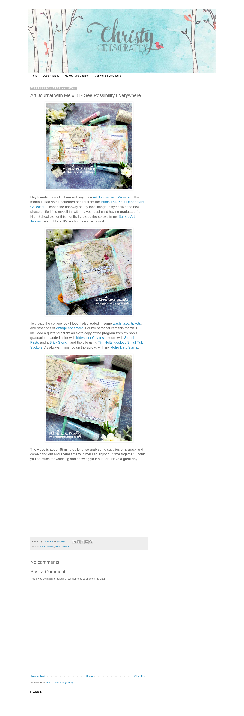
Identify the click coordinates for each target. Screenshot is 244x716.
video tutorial (62, 546)
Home (34, 75)
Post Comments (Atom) (59, 682)
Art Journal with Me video (112, 197)
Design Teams (51, 75)
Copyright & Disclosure (108, 75)
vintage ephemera (69, 328)
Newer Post (38, 676)
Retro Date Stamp (124, 347)
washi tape (121, 323)
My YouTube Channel (77, 75)
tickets (136, 323)
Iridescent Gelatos (90, 338)
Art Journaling (47, 546)
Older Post (140, 676)
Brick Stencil (58, 342)
